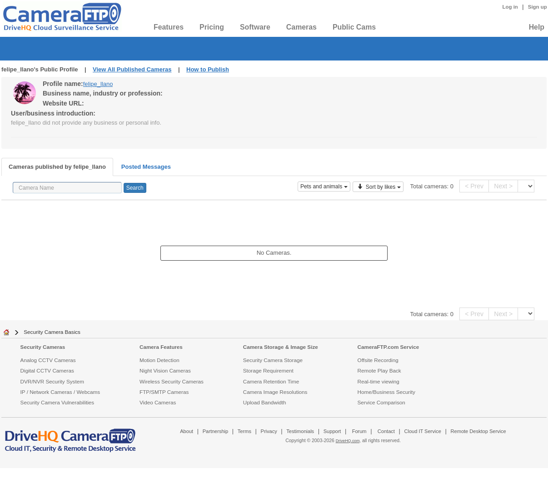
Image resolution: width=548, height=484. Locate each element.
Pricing (211, 27)
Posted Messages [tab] (146, 166)
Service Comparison (381, 402)
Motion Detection (159, 360)
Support (332, 431)
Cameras (301, 27)
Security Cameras (42, 347)
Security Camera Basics (52, 332)
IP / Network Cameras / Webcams (60, 392)
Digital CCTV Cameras (47, 370)
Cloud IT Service (422, 431)
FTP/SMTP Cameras (164, 392)
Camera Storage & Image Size (280, 347)
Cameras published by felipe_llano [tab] (57, 166)
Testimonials (300, 431)
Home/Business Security (386, 392)
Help (536, 27)
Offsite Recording (378, 360)
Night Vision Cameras (165, 370)
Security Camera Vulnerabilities (57, 402)
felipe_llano (98, 84)
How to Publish (207, 69)
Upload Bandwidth (264, 402)
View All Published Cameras (132, 69)
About (186, 431)
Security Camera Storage (273, 360)
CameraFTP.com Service (388, 347)
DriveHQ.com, (348, 441)
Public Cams (354, 27)
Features (169, 27)
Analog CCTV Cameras (48, 360)
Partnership (216, 431)
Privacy (269, 431)
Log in (510, 7)
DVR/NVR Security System (52, 381)
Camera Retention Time (271, 381)
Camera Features (161, 347)
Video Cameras (157, 402)
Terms (244, 431)
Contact (386, 431)
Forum (359, 431)
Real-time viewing (378, 381)
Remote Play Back (379, 370)
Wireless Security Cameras (171, 381)
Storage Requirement (268, 370)
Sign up (537, 7)
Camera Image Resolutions (275, 392)
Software (255, 27)
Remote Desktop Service (478, 431)
